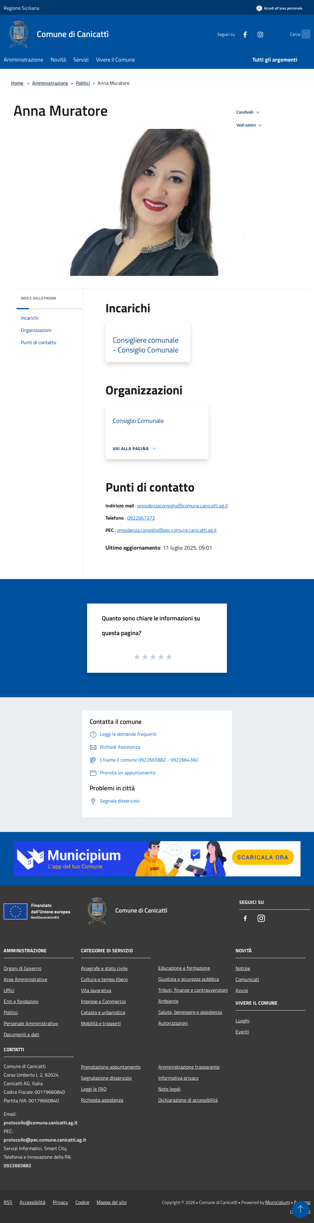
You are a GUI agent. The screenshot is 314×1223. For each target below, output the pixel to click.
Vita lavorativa (96, 990)
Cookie (82, 1202)
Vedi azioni (250, 125)
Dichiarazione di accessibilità (188, 1100)
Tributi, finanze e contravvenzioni (193, 990)
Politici (83, 83)
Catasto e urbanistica (103, 1012)
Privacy (60, 1202)
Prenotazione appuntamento (110, 1067)
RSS (8, 1202)
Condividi (249, 112)
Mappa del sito (112, 1202)
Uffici (9, 990)
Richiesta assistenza (102, 1100)
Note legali (169, 1089)
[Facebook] (233, 34)
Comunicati (247, 979)
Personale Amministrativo (31, 1023)
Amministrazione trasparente (189, 1067)
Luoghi (243, 1020)
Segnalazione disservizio (106, 1078)
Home (17, 83)
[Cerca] (303, 34)
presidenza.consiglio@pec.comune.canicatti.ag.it (167, 530)
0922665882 (17, 1165)
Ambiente (168, 1001)
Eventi (242, 1031)
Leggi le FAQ (94, 1089)
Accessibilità (32, 1202)
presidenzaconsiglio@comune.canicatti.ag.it (182, 505)
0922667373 (141, 517)
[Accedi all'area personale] (279, 8)
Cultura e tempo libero (104, 979)
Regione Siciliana (21, 8)
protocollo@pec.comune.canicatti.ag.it (45, 1139)
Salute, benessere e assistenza (190, 1012)
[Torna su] (300, 1209)
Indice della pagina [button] (38, 298)
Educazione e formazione (184, 968)
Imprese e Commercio (103, 1001)
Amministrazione (50, 83)
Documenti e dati (21, 1034)
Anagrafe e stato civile (104, 968)
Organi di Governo (22, 968)
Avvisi (242, 990)
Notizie (243, 968)
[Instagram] (248, 34)
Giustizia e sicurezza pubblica (188, 979)
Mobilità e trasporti (101, 1023)
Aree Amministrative (25, 979)
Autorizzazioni (173, 1023)
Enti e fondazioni (21, 1001)
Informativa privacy (178, 1078)
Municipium (277, 1202)
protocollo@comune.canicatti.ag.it (41, 1122)
